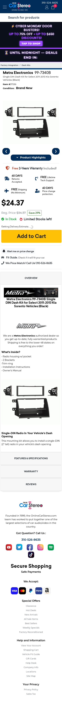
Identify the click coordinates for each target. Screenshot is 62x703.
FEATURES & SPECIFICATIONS (31, 458)
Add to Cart (31, 236)
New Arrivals (31, 614)
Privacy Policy (31, 689)
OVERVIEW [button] (31, 278)
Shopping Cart (31, 650)
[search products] (31, 17)
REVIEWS (31, 484)
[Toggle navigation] (4, 7)
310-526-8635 (50, 2)
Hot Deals (31, 610)
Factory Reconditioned (31, 632)
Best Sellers (31, 623)
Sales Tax (31, 694)
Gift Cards (31, 658)
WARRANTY (31, 471)
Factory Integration (9, 65)
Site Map (31, 676)
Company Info (31, 667)
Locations (31, 671)
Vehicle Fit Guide (31, 654)
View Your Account (31, 645)
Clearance (31, 606)
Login (46, 7)
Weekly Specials (31, 627)
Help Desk (31, 663)
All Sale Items (31, 619)
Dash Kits (26, 65)
